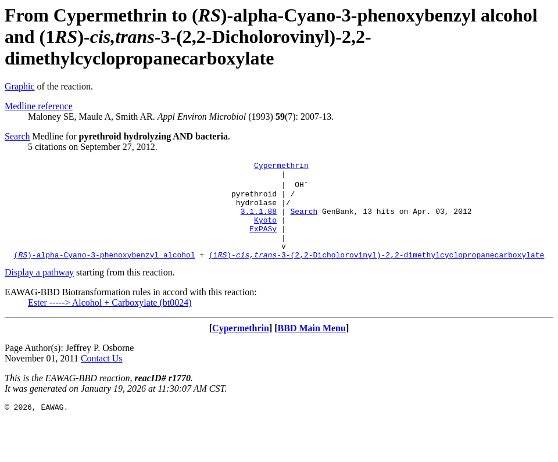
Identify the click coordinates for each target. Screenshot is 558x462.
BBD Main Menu (312, 347)
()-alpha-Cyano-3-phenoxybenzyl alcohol (104, 273)
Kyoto (265, 232)
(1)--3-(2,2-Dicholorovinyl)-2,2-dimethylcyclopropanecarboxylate (376, 273)
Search (17, 136)
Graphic (20, 86)
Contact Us (102, 377)
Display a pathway (39, 291)
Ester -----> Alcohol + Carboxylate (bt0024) (110, 322)
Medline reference (39, 106)
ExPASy (263, 242)
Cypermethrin (281, 167)
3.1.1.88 (259, 221)
